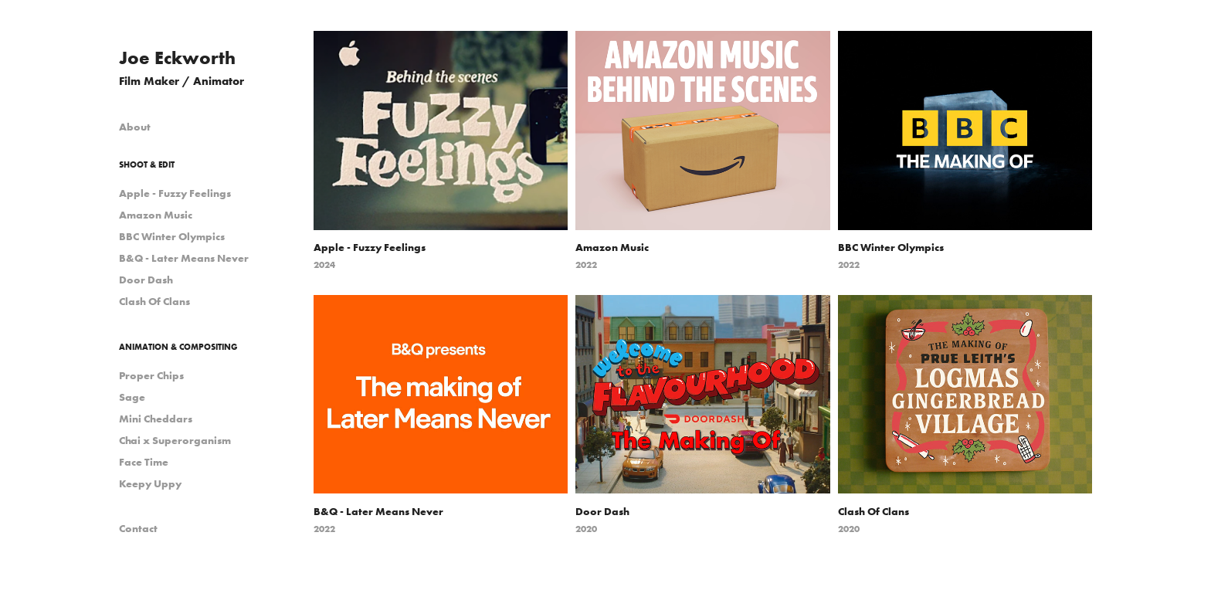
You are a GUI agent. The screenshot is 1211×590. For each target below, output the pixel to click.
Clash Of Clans (154, 301)
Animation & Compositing (178, 346)
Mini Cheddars (155, 419)
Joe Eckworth (177, 57)
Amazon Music (155, 215)
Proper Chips (151, 375)
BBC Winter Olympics (172, 236)
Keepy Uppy (150, 483)
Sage (132, 397)
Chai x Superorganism (175, 440)
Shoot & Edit (147, 164)
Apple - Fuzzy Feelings (175, 193)
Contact (138, 528)
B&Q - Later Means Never (184, 258)
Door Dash (146, 280)
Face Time (143, 462)
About (135, 127)
